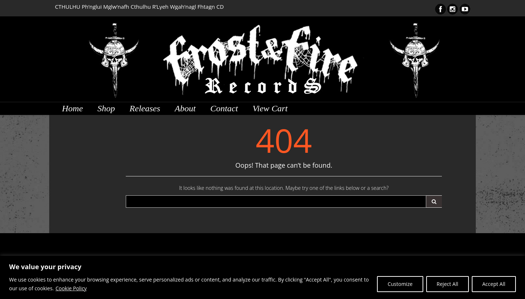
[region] (262, 277)
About (185, 108)
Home (72, 108)
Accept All (493, 283)
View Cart (270, 108)
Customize (400, 283)
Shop (106, 108)
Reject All (447, 283)
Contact (224, 108)
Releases (144, 108)
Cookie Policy (71, 288)
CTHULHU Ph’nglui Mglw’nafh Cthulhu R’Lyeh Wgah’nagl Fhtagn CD (139, 6)
